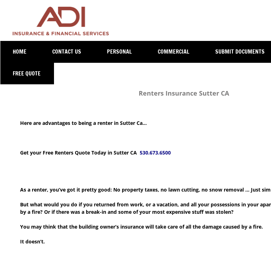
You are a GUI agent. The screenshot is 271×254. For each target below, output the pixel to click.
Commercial (173, 51)
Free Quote (27, 73)
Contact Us (66, 51)
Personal (119, 51)
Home (19, 51)
